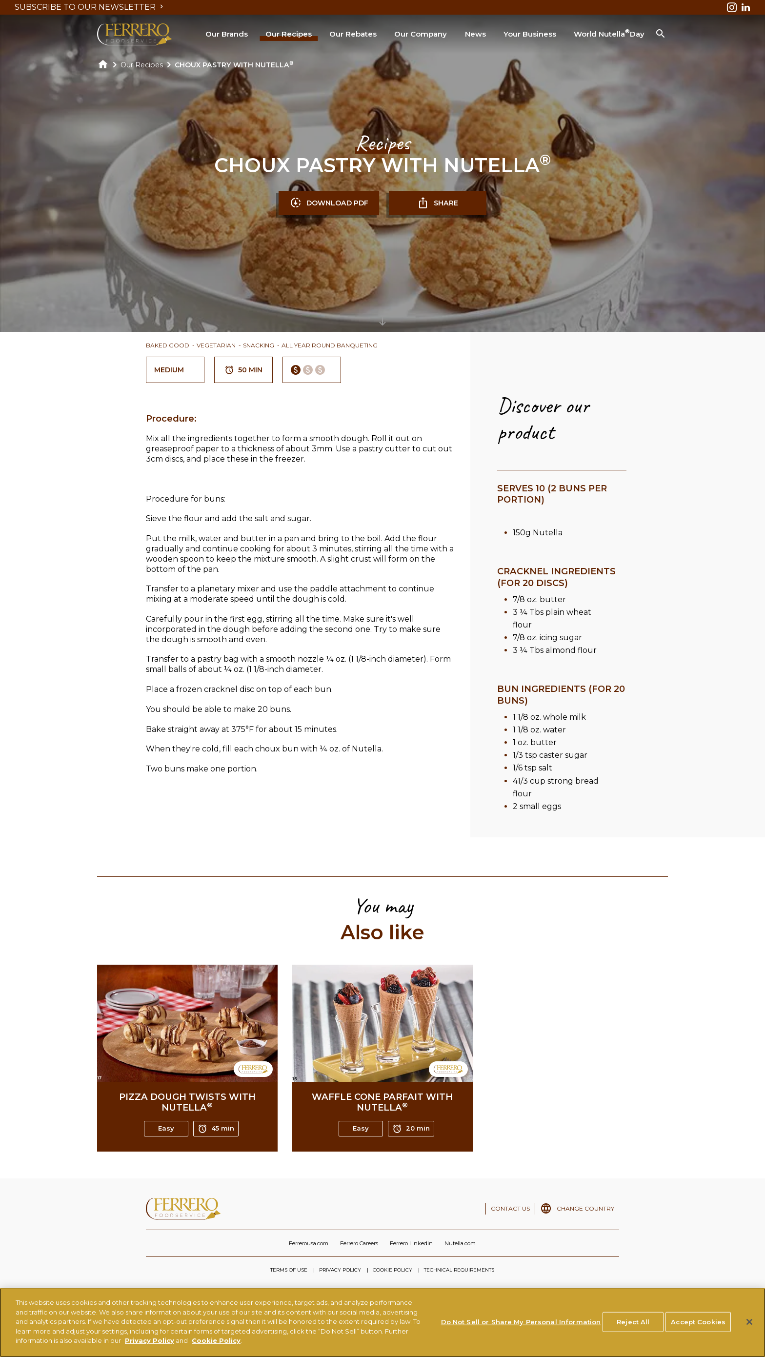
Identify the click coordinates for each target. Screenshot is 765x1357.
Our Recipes (288, 34)
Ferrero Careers (359, 1243)
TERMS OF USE (288, 1270)
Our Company (420, 34)
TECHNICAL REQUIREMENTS (459, 1270)
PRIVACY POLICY (340, 1270)
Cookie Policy (216, 1343)
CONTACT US (510, 1208)
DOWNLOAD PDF (329, 203)
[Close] (749, 1324)
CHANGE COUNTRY (585, 1208)
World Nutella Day (609, 33)
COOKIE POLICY (392, 1270)
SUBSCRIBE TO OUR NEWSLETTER (90, 7)
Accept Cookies (698, 1324)
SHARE (437, 203)
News (475, 34)
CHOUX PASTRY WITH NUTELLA (234, 65)
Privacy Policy (149, 1343)
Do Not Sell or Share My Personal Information (521, 1324)
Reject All (633, 1324)
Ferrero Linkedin (411, 1243)
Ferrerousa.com (308, 1243)
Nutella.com (460, 1243)
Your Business (529, 34)
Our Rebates (353, 34)
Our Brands (226, 34)
